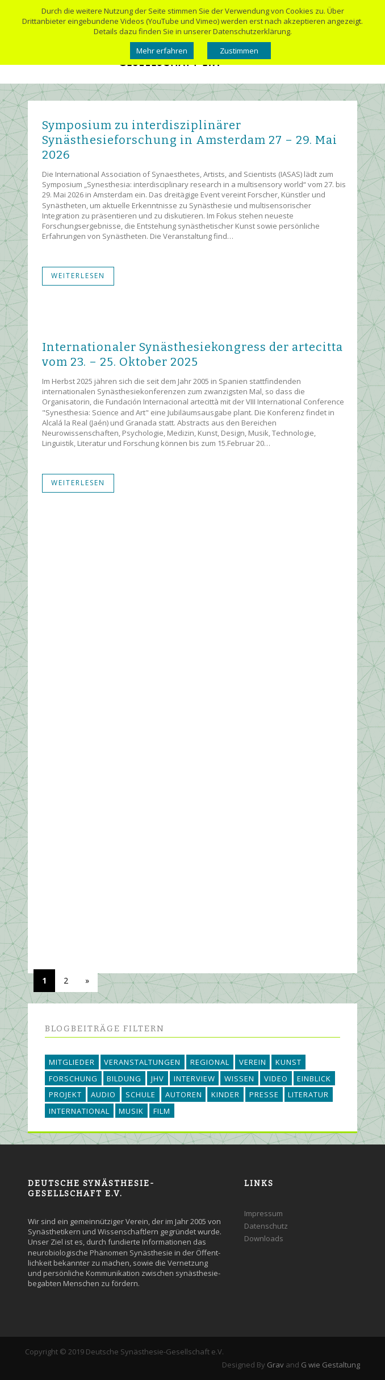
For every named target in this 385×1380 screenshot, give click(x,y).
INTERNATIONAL (79, 1111)
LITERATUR (308, 1094)
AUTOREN (183, 1094)
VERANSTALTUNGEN (142, 1062)
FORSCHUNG (73, 1078)
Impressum (263, 1213)
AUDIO (103, 1094)
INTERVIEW (194, 1078)
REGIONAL (209, 1062)
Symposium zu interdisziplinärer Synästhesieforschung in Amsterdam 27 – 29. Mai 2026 (189, 140)
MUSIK (131, 1111)
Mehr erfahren (161, 51)
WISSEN (239, 1078)
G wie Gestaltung (330, 1365)
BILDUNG (124, 1078)
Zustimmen (239, 51)
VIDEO (276, 1078)
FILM (161, 1111)
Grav (275, 1365)
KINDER (225, 1094)
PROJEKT (65, 1094)
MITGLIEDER (72, 1062)
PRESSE (264, 1094)
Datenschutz (266, 1226)
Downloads (263, 1238)
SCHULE (140, 1094)
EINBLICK (314, 1078)
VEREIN (252, 1062)
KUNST (288, 1062)
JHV (157, 1078)
